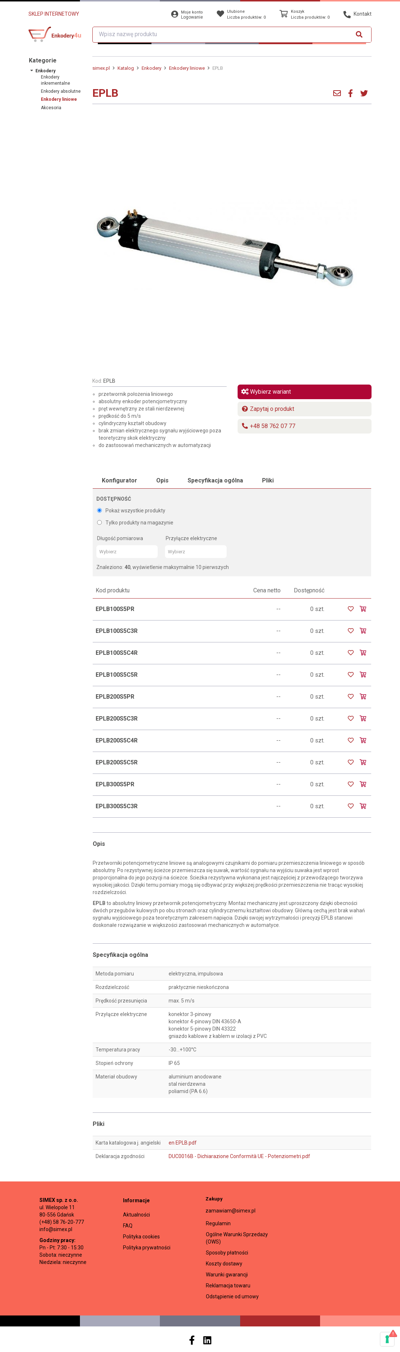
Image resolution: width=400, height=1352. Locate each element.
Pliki (268, 480)
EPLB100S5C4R (117, 652)
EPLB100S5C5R (117, 674)
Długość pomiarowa (120, 538)
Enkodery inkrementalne (55, 80)
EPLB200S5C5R (117, 762)
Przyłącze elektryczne (191, 538)
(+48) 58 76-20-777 (61, 1222)
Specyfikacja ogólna (215, 480)
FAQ (127, 1226)
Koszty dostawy (224, 1264)
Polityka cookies (141, 1237)
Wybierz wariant (266, 391)
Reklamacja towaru (228, 1285)
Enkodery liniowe (59, 99)
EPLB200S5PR (115, 696)
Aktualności (136, 1215)
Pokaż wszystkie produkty (131, 510)
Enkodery (45, 70)
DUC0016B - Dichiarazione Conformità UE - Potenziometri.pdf (239, 1156)
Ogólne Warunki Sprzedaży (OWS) (237, 1238)
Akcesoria (51, 107)
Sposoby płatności (227, 1253)
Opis (162, 480)
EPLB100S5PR (115, 609)
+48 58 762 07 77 (268, 426)
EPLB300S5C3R (117, 806)
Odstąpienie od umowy (232, 1296)
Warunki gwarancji (227, 1274)
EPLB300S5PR (115, 784)
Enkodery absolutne (61, 91)
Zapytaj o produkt (267, 408)
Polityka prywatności (146, 1247)
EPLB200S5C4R (117, 740)
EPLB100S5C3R (117, 630)
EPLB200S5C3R (117, 718)
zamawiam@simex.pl (230, 1211)
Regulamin (218, 1223)
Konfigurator (119, 480)
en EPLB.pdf (183, 1143)
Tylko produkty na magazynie (135, 523)
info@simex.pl (55, 1229)
